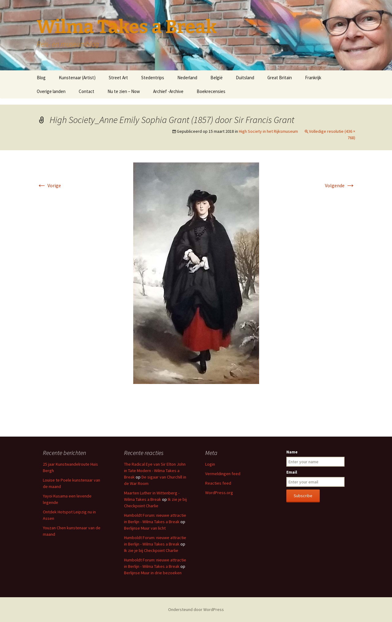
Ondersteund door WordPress (196, 609)
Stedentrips (152, 77)
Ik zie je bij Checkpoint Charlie (151, 550)
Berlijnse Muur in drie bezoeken (153, 572)
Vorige (49, 185)
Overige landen (51, 91)
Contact (86, 91)
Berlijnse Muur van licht (145, 528)
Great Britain (279, 77)
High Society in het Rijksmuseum (268, 131)
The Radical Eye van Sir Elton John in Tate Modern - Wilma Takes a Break (155, 470)
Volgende (340, 185)
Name (292, 452)
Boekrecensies (211, 91)
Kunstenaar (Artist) (77, 77)
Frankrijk (313, 77)
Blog (41, 77)
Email (291, 472)
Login (210, 464)
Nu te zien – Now (123, 91)
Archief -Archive (168, 91)
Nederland (187, 77)
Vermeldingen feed (222, 473)
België (216, 77)
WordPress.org (219, 492)
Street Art (118, 77)
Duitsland (245, 77)
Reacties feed (218, 483)
